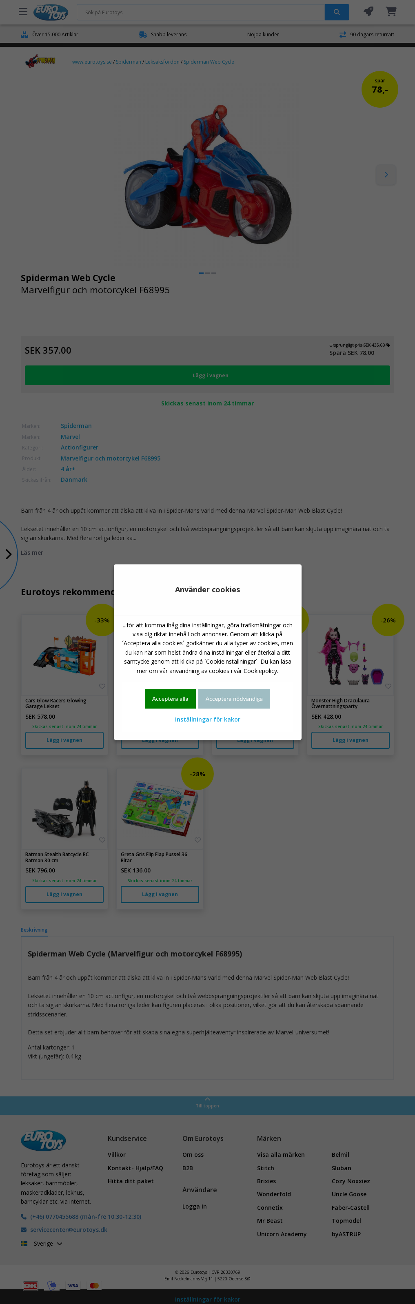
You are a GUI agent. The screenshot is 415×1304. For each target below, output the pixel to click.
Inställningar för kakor (207, 720)
